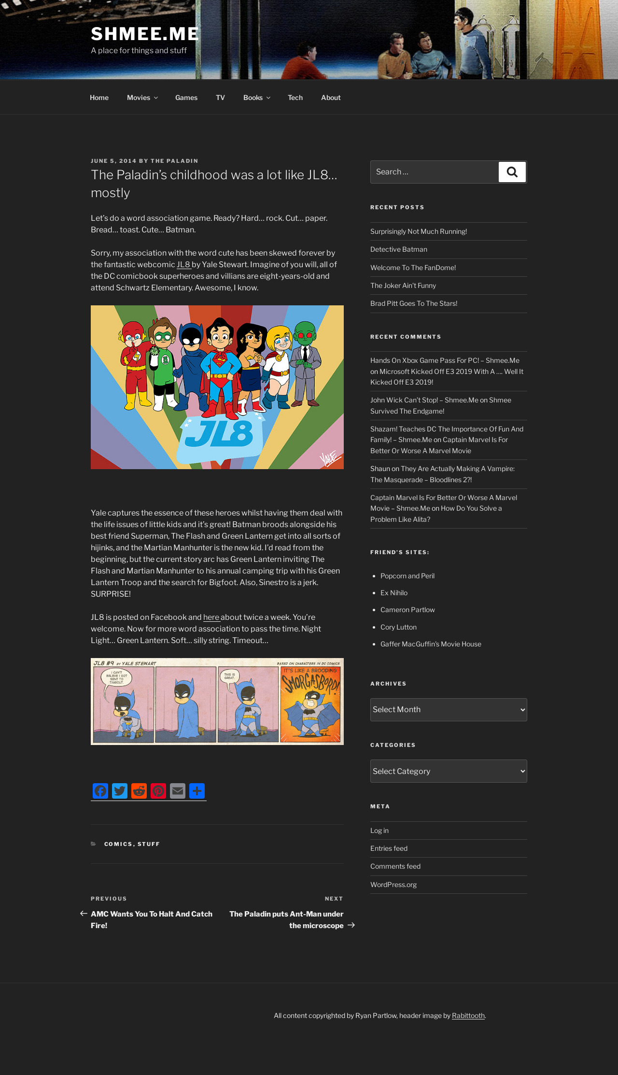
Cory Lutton (398, 627)
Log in (379, 830)
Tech (295, 97)
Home (99, 97)
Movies (143, 97)
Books (257, 97)
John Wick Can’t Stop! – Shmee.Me (424, 400)
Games (186, 97)
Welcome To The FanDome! (413, 267)
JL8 (184, 264)
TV (220, 97)
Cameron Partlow (407, 609)
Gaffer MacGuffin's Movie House (430, 644)
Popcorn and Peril (407, 576)
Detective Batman (398, 249)
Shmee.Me (145, 33)
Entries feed (388, 848)
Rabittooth (468, 1015)
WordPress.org (393, 884)
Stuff (149, 844)
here (212, 617)
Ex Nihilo (393, 592)
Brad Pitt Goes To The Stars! (413, 303)
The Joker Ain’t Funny (403, 285)
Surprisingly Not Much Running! (418, 231)
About (331, 97)
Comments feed (395, 866)
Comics (118, 844)
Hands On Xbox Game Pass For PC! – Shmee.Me (445, 360)
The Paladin (174, 161)
